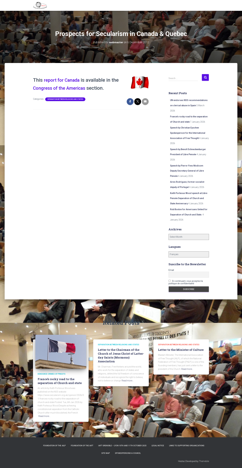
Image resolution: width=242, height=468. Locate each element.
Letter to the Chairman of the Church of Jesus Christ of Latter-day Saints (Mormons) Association (121, 355)
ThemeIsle (204, 461)
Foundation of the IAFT (82, 446)
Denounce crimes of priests (51, 374)
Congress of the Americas (61, 88)
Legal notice (158, 446)
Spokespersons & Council (128, 453)
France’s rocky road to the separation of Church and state (60, 381)
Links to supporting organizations (186, 446)
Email (171, 270)
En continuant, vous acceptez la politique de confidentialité (186, 282)
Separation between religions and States (65, 99)
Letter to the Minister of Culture (181, 350)
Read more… (44, 416)
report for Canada (63, 80)
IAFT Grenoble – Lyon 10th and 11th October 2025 (122, 446)
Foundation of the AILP (54, 446)
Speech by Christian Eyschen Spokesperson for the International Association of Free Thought (187, 132)
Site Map (105, 453)
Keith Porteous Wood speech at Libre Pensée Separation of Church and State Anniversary (188, 198)
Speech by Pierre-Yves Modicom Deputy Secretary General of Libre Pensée (187, 170)
